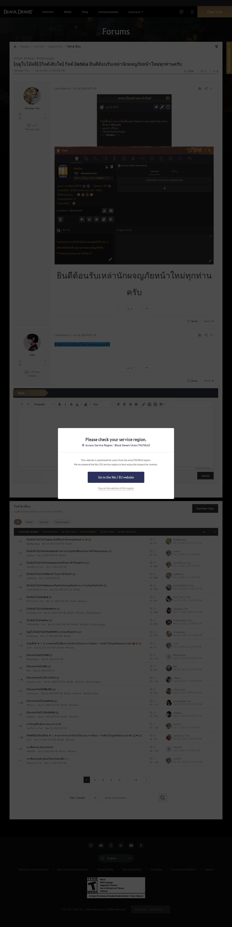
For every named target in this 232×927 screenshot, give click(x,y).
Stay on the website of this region (116, 488)
